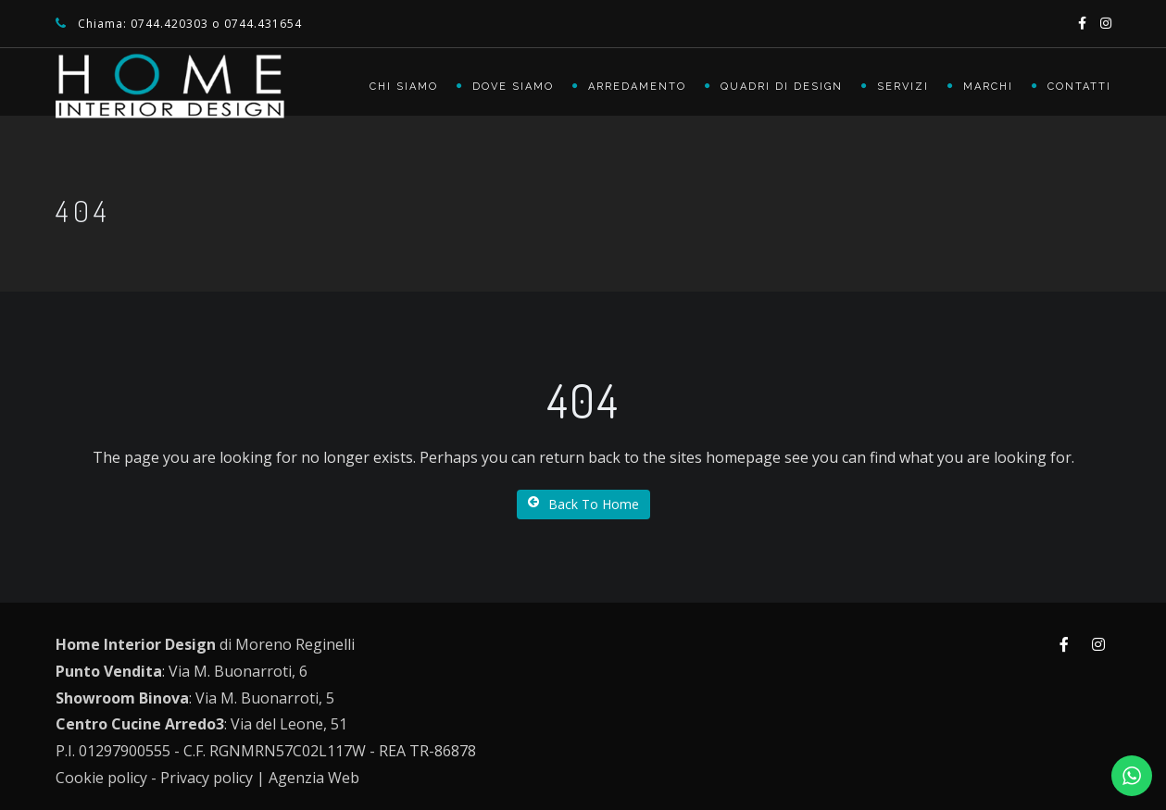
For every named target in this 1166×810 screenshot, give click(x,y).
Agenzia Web (314, 777)
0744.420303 (169, 23)
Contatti (1079, 87)
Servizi (903, 87)
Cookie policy (101, 777)
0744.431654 (263, 23)
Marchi (988, 87)
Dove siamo (513, 87)
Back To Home (583, 504)
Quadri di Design (782, 87)
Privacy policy (206, 777)
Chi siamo (404, 87)
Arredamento (637, 87)
